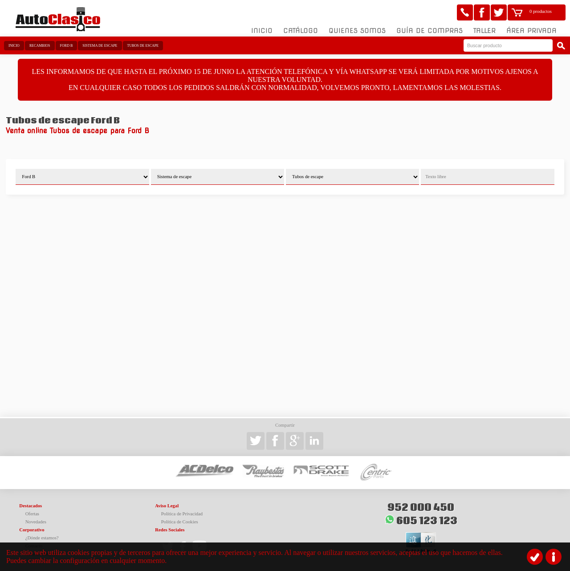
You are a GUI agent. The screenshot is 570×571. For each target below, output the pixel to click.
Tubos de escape (143, 46)
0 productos (540, 11)
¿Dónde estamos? (42, 537)
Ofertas (32, 513)
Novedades (35, 521)
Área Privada (531, 31)
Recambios (39, 46)
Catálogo (300, 31)
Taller (484, 31)
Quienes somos (357, 31)
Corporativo (31, 529)
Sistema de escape (99, 46)
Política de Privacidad (182, 513)
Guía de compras (429, 31)
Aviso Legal (167, 505)
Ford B (66, 46)
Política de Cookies (179, 521)
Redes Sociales (169, 529)
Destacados (30, 505)
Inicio (262, 31)
